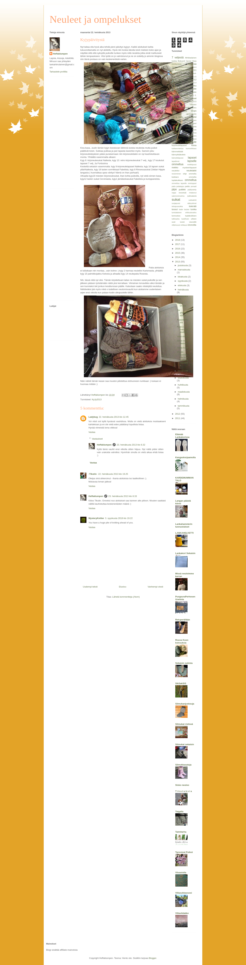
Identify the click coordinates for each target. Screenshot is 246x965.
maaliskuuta (184, 392)
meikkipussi (191, 165)
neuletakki (191, 170)
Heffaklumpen (104, 444)
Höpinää (192, 64)
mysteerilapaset (189, 167)
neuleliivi (175, 170)
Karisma (175, 73)
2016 (178, 248)
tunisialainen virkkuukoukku (184, 213)
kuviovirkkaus (191, 148)
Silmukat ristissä (184, 724)
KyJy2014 (192, 83)
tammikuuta (183, 406)
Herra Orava (181, 304)
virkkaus (184, 225)
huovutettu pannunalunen (184, 120)
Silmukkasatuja (183, 764)
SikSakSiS (180, 683)
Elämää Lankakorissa (182, 435)
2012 (178, 414)
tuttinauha (176, 219)
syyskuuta (183, 281)
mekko (175, 167)
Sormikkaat (190, 98)
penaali (194, 186)
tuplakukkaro (190, 216)
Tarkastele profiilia (58, 71)
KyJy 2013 (178, 79)
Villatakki (192, 105)
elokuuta (182, 285)
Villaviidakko (182, 913)
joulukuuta (183, 265)
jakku (187, 129)
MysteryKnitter (96, 518)
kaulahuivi (183, 136)
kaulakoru (192, 136)
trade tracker (184, 209)
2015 (178, 253)
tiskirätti (192, 206)
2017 (178, 244)
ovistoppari (192, 183)
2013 (178, 261)
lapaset (192, 157)
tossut (175, 209)
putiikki (182, 189)
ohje (185, 174)
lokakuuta (183, 276)
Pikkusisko (176, 98)
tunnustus (176, 216)
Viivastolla (180, 872)
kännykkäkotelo (179, 154)
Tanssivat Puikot (184, 852)
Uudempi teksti (90, 586)
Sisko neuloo (182, 785)
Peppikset (184, 95)
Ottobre (175, 95)
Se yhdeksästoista (182, 313)
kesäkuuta (183, 370)
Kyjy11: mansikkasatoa (182, 329)
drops (193, 110)
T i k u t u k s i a (183, 791)
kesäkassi (192, 139)
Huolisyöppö (176, 64)
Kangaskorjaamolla (185, 457)
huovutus (176, 123)
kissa (193, 145)
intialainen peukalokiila (184, 126)
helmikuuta (183, 399)
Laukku (192, 85)
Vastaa (91, 432)
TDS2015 (192, 101)
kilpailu (175, 142)
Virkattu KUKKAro (181, 107)
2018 (178, 240)
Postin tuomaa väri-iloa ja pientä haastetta (182, 359)
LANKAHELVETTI (184, 533)
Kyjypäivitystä (182, 321)
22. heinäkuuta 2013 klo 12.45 (113, 417)
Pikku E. (192, 95)
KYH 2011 (191, 70)
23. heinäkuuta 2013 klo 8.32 (131, 444)
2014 (178, 257)
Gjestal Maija (191, 61)
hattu (181, 117)
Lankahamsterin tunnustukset (183, 525)
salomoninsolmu (178, 196)
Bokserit (181, 61)
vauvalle (192, 222)
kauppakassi (177, 139)
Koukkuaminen (184, 77)
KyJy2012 (191, 79)
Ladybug (93, 417)
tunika (193, 209)
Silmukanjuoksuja (184, 703)
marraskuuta (184, 269)
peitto (187, 186)
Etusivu (122, 586)
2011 (178, 418)
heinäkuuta (183, 289)
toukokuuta (183, 378)
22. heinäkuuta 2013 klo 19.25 (113, 474)
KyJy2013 (96, 399)
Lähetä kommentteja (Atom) (126, 597)
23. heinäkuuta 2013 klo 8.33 (122, 496)
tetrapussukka (177, 206)
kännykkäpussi (177, 158)
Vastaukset (97, 438)
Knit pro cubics (185, 73)
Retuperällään (182, 619)
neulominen (176, 174)
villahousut (176, 225)
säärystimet (191, 203)
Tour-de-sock (178, 104)
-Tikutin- (92, 474)
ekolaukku (176, 114)
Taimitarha (180, 832)
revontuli (182, 192)
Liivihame (175, 89)
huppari (193, 123)
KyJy (194, 77)
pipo (174, 189)
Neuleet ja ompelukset (95, 19)
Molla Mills (185, 89)
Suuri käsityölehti (179, 101)
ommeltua (190, 180)
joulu (194, 129)
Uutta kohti (182, 347)
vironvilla (192, 225)
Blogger (152, 958)
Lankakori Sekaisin (185, 553)
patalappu (180, 186)
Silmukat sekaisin (184, 744)
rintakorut (192, 193)
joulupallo (176, 133)
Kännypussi (177, 86)
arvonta (183, 110)
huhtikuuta (183, 385)
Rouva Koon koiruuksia (181, 641)
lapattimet (175, 161)
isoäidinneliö (177, 129)
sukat (176, 199)
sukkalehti (192, 200)
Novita (175, 91)
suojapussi (176, 203)
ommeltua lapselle (179, 183)
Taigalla (179, 811)
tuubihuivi (185, 219)
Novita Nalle (189, 92)
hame (174, 117)
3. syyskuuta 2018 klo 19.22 (119, 518)
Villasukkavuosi (183, 893)
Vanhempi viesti (155, 586)
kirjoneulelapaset (179, 145)
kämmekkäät (177, 151)
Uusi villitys (182, 336)
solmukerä (191, 196)
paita (174, 186)
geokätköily (191, 114)
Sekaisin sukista (184, 663)
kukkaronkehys (177, 148)
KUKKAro (179, 70)
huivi (193, 116)
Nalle (193, 88)
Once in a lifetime (182, 342)
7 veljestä (178, 57)
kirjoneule (190, 141)
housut (187, 117)
